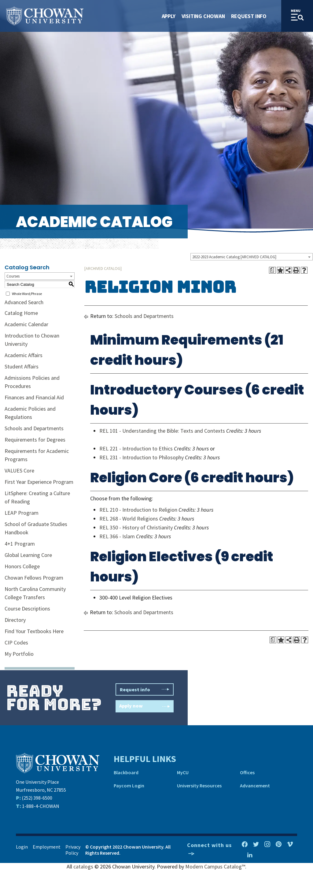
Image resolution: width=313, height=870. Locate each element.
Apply (168, 16)
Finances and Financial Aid (34, 397)
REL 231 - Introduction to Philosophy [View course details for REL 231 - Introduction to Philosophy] (141, 457)
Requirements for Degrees (35, 439)
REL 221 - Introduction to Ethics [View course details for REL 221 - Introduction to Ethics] (136, 448)
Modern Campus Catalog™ (215, 866)
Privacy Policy (72, 850)
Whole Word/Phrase (27, 293)
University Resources (199, 785)
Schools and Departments (34, 428)
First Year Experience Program (39, 481)
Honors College (22, 566)
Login (22, 847)
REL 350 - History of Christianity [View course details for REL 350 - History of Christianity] (136, 527)
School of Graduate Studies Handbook (36, 528)
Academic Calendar (26, 324)
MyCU (183, 772)
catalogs (83, 866)
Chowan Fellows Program (34, 577)
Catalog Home (21, 312)
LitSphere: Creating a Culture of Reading (37, 497)
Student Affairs (22, 366)
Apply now (144, 706)
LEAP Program (22, 512)
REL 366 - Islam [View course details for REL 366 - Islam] (117, 536)
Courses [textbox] (13, 276)
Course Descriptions (27, 608)
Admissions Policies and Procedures (32, 382)
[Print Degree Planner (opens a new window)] (272, 270)
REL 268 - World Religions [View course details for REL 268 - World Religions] (128, 518)
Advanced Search (24, 302)
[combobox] (251, 256)
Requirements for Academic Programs (37, 455)
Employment (47, 847)
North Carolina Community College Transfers (35, 593)
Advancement (255, 785)
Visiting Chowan (203, 16)
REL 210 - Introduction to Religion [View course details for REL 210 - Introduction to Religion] (138, 509)
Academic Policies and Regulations (30, 412)
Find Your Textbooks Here (34, 631)
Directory (15, 619)
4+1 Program (20, 543)
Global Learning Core (28, 554)
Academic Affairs (23, 355)
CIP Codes (16, 642)
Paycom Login (129, 785)
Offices (247, 772)
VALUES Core (19, 470)
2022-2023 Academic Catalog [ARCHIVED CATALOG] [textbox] (234, 257)
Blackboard (126, 772)
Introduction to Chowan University (32, 339)
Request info (144, 689)
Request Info (249, 16)
